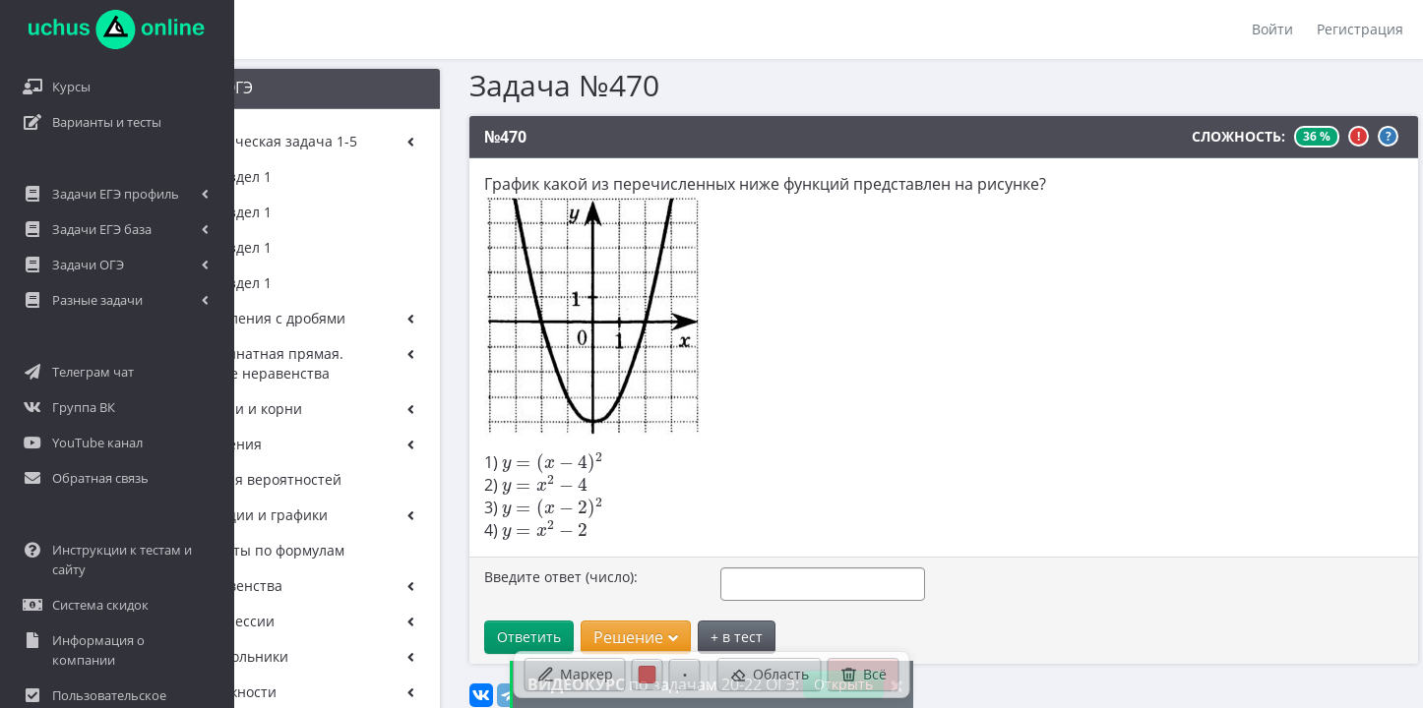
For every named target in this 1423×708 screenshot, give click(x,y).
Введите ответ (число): (508, 576)
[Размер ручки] (685, 674)
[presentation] (499, 462)
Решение (582, 637)
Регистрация (1360, 29)
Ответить (476, 636)
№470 (452, 137)
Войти (1272, 29)
